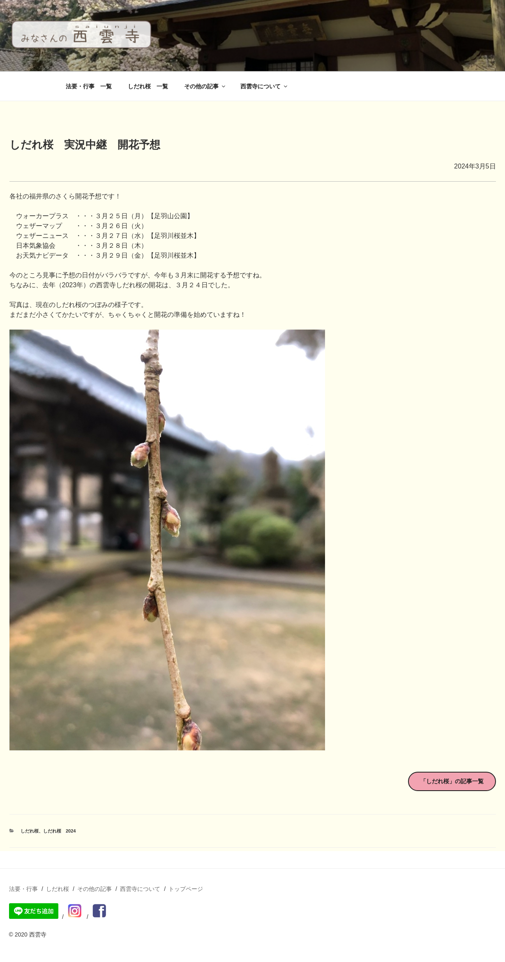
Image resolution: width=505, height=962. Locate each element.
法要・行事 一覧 (89, 86)
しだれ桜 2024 (59, 830)
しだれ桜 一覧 (148, 86)
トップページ (185, 889)
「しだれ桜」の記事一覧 (452, 781)
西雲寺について (264, 86)
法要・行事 (23, 889)
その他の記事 (205, 86)
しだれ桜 (30, 830)
